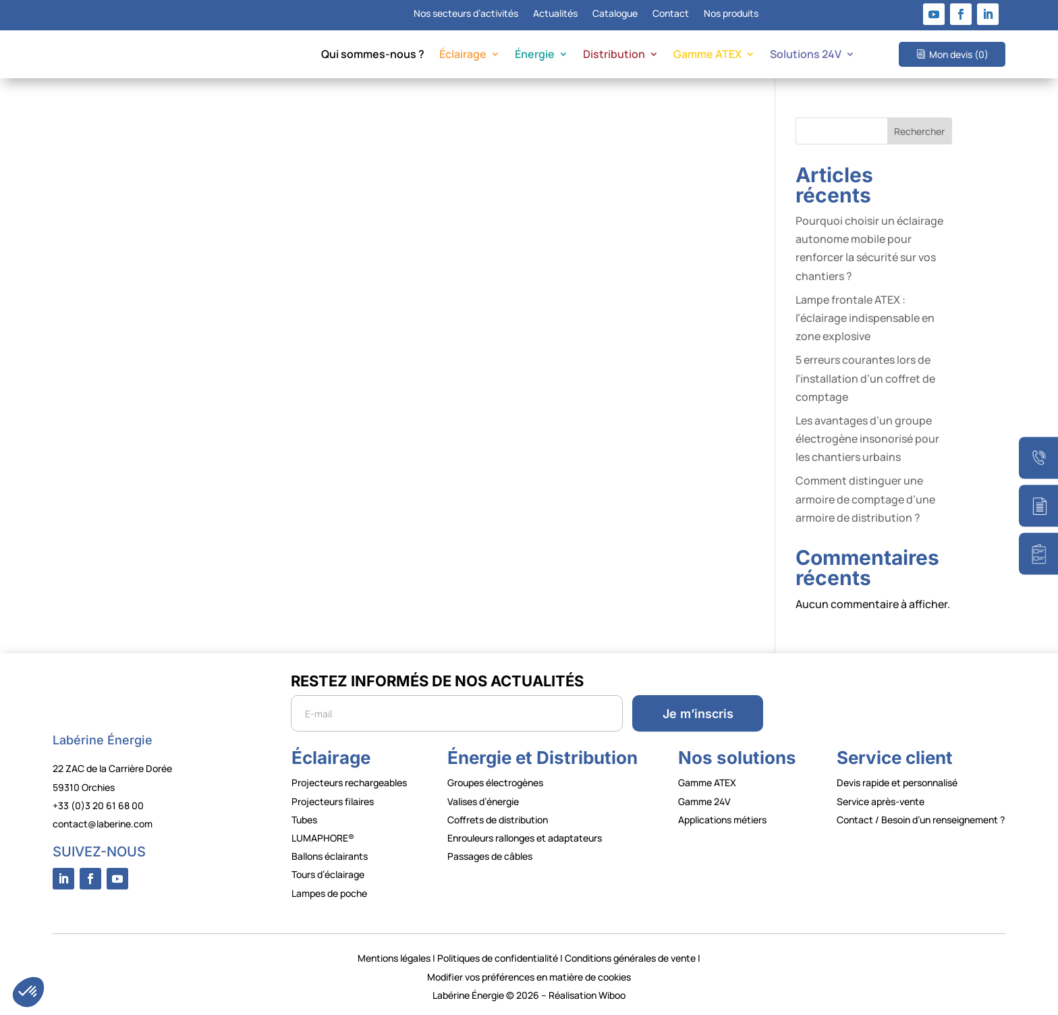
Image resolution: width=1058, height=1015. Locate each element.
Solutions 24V (805, 55)
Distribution (614, 55)
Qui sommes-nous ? (372, 55)
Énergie (535, 55)
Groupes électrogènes (495, 782)
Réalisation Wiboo (587, 995)
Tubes (304, 819)
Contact (670, 14)
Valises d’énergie (483, 801)
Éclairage (462, 55)
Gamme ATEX (707, 55)
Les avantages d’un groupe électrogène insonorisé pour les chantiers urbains (867, 438)
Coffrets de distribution (497, 819)
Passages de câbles (489, 856)
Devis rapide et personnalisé (897, 782)
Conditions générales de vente (630, 958)
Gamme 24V (704, 801)
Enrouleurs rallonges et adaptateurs (524, 837)
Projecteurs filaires (332, 801)
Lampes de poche (329, 893)
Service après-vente (880, 801)
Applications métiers (722, 819)
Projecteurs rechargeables (349, 782)
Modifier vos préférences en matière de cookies (529, 976)
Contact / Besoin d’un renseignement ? (921, 819)
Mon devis (959, 54)
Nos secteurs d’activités (466, 14)
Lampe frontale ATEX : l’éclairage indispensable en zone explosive (865, 318)
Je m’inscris (698, 714)
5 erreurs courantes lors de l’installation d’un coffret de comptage (865, 378)
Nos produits (731, 14)
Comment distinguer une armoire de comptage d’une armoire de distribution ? (865, 498)
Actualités (555, 14)
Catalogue (615, 14)
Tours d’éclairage (327, 874)
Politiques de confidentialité (497, 958)
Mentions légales (394, 958)
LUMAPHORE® (322, 837)
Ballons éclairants (329, 856)
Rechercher (919, 131)
